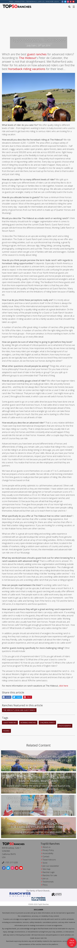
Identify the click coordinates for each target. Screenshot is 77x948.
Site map (46, 869)
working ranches (28, 722)
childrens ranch (47, 722)
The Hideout (27, 58)
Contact (46, 856)
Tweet (17, 697)
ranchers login (52, 1)
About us (47, 847)
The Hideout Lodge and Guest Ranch (19, 710)
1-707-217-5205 (10, 862)
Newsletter (19, 1)
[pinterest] (71, 1)
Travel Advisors (49, 859)
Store (45, 863)
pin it (27, 697)
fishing (6, 731)
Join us (41, 1)
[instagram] (68, 1)
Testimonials (31, 1)
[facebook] (62, 1)
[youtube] (73, 1)
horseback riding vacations (26, 69)
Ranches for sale (50, 875)
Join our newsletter (51, 866)
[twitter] (65, 1)
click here (63, 685)
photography (65, 725)
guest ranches (37, 54)
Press (11, 1)
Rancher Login (49, 872)
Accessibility (48, 853)
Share (6, 697)
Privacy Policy (48, 850)
